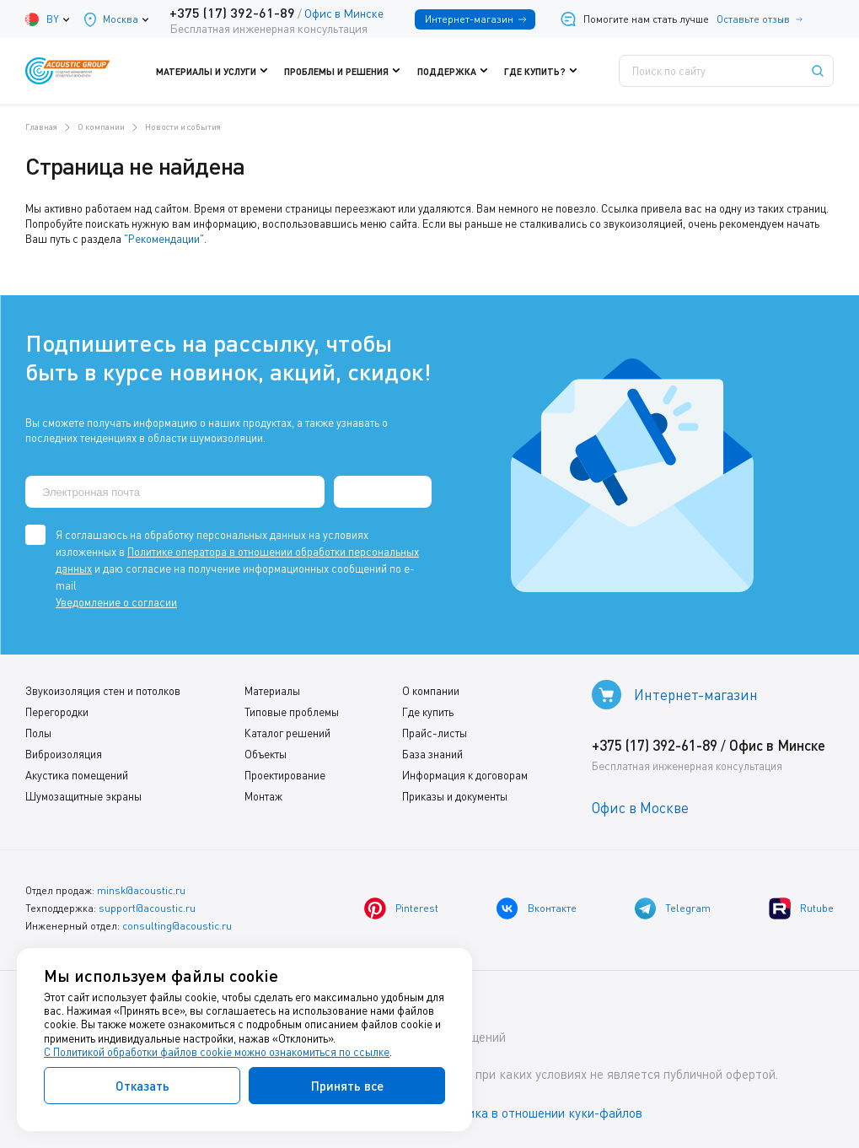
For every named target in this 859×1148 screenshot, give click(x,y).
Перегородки (57, 712)
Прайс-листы (434, 733)
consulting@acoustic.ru (177, 925)
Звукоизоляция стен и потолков (102, 691)
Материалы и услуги (216, 71)
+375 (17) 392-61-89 (232, 12)
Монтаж (263, 796)
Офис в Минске (344, 13)
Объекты (265, 754)
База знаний (432, 754)
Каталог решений (287, 733)
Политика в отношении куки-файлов (538, 1113)
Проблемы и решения (347, 71)
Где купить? (544, 71)
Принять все (347, 1085)
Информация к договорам (465, 775)
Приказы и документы (454, 796)
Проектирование (284, 775)
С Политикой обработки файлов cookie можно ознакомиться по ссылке (216, 1052)
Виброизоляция (63, 754)
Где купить (428, 712)
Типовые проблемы (291, 712)
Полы (38, 733)
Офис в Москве (640, 808)
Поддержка (456, 71)
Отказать (142, 1085)
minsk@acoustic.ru (141, 890)
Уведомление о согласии (116, 602)
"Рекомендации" (164, 238)
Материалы (272, 691)
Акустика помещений (76, 775)
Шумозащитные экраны (83, 796)
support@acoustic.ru (147, 908)
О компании (430, 691)
